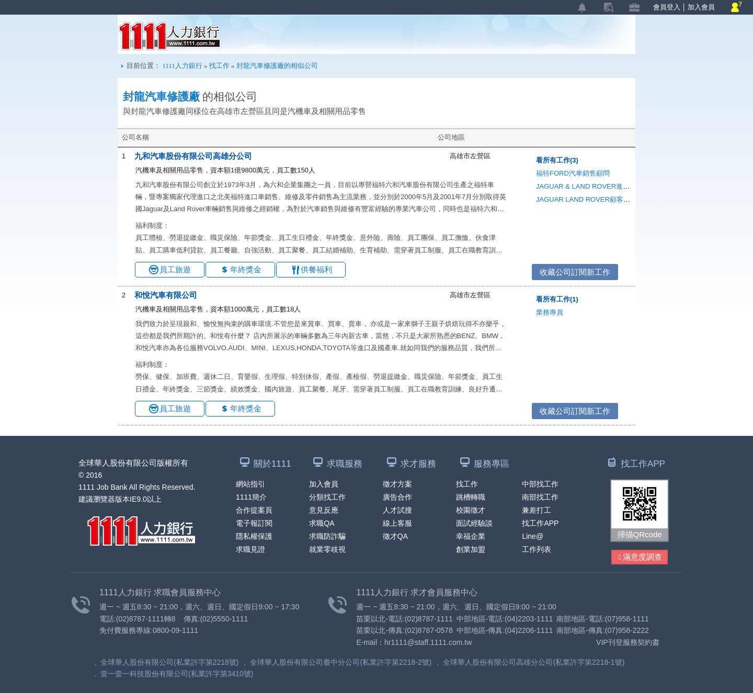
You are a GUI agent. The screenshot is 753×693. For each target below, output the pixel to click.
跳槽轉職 (470, 497)
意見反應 (323, 510)
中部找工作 (540, 484)
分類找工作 (327, 497)
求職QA (321, 523)
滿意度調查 (640, 557)
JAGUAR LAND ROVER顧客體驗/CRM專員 (602, 199)
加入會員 (701, 7)
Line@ (532, 536)
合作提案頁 (254, 510)
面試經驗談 (474, 523)
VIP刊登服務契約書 (627, 642)
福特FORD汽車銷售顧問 (573, 173)
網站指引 (250, 484)
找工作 (219, 66)
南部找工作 (540, 497)
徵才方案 (397, 484)
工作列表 (536, 549)
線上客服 (397, 523)
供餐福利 (316, 269)
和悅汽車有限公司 (165, 295)
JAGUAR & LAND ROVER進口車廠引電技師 (603, 186)
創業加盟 (470, 549)
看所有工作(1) (557, 299)
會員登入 (666, 7)
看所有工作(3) (557, 160)
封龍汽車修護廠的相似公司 (277, 66)
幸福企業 (470, 536)
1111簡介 (251, 497)
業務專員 (549, 312)
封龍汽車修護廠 (161, 96)
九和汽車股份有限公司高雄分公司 (193, 156)
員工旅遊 (175, 269)
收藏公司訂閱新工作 (575, 272)
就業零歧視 (327, 549)
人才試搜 (397, 510)
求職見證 (250, 549)
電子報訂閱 (254, 523)
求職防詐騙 (327, 536)
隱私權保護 (254, 536)
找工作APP (540, 523)
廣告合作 (397, 497)
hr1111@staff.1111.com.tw (428, 642)
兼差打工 (536, 510)
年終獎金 (245, 269)
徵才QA (395, 536)
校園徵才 (470, 510)
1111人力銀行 (170, 36)
